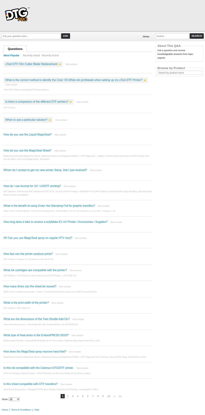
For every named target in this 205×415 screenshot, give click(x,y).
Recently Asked (31, 55)
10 (108, 396)
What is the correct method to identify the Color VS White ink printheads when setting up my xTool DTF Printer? (73, 80)
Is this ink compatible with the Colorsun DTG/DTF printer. (39, 367)
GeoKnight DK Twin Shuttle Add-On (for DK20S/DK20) (53, 324)
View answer (71, 64)
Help (36, 409)
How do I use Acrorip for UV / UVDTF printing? (32, 186)
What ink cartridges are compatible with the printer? (35, 270)
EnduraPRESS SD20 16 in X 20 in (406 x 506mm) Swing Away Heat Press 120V (63, 340)
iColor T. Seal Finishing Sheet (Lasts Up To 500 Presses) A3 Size (67, 292)
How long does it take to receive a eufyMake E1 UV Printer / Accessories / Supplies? (55, 221)
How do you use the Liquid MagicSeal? (28, 134)
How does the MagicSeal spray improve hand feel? (35, 351)
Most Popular (11, 55)
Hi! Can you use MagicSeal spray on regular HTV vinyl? (38, 237)
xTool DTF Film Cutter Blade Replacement (31, 64)
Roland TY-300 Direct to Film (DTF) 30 (35, 259)
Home (146, 36)
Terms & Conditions (21, 409)
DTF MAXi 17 (24, 308)
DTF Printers (9, 107)
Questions (15, 49)
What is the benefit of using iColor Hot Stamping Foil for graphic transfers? (49, 205)
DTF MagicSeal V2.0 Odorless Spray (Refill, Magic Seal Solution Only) (113, 357)
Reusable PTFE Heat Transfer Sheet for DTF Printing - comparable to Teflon (63, 389)
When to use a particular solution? (26, 119)
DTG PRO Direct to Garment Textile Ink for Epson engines (64, 373)
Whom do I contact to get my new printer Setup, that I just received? (45, 170)
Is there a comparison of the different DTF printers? (36, 101)
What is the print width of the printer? (26, 302)
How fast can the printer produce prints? (28, 253)
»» (120, 396)
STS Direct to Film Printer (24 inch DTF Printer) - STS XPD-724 (47, 275)
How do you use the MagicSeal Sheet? (28, 150)
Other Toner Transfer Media (16, 211)
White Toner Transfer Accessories (19, 292)
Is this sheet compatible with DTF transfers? (31, 384)
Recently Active (50, 55)
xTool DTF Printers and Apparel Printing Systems (26, 89)
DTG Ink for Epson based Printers (19, 373)
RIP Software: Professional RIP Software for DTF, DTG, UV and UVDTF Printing (41, 191)
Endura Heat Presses (13, 340)
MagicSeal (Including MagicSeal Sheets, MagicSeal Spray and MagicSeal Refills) (41, 156)
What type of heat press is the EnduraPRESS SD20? (36, 335)
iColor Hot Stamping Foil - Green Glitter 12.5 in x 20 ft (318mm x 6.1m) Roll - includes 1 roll (73, 211)
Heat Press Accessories (14, 324)
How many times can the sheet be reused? (30, 286)
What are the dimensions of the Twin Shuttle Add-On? (37, 319)
